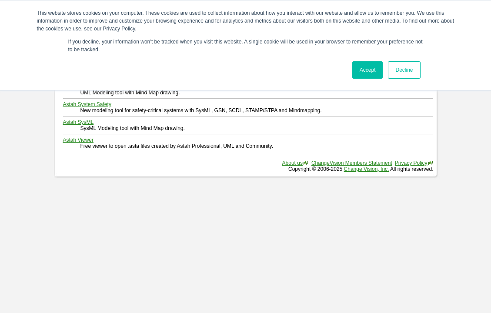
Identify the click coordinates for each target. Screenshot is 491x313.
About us (292, 163)
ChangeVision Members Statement (351, 163)
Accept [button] (368, 70)
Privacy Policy (411, 163)
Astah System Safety (87, 104)
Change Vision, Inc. (366, 169)
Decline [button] (404, 70)
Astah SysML (78, 122)
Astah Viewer (78, 140)
